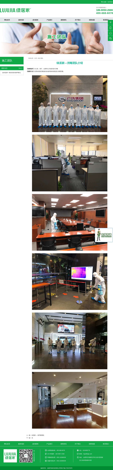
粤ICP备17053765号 (66, 468)
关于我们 (78, 444)
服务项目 (21, 444)
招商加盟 (92, 444)
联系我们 (110, 2)
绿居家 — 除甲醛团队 (38, 435)
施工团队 (40, 58)
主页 (35, 58)
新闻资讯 (64, 444)
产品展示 (49, 444)
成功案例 (35, 444)
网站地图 (103, 2)
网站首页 (7, 444)
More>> (21, 68)
